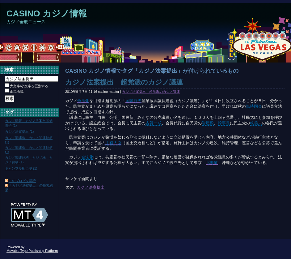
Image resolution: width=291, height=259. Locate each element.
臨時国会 (254, 106)
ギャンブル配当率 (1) (21, 168)
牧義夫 (256, 123)
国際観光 (133, 100)
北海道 (212, 162)
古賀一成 (154, 123)
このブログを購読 (22, 181)
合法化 (83, 100)
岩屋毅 (208, 123)
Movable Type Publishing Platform (32, 251)
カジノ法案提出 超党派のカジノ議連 (124, 82)
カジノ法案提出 (91, 187)
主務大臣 (113, 142)
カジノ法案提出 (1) (19, 131)
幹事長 (224, 123)
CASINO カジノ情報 (46, 13)
